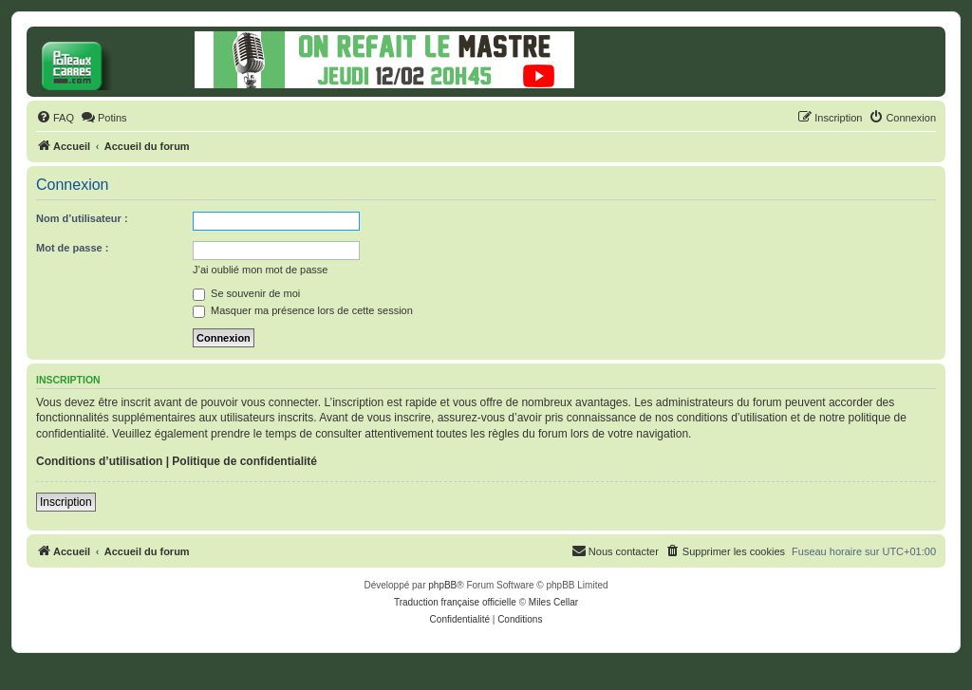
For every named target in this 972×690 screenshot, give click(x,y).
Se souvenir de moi (246, 293)
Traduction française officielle (455, 602)
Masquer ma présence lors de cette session (303, 310)
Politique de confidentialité (244, 461)
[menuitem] (55, 117)
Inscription (66, 502)
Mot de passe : (72, 247)
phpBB (442, 585)
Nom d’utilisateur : (82, 218)
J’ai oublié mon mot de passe (260, 269)
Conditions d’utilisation (99, 461)
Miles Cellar (553, 602)
